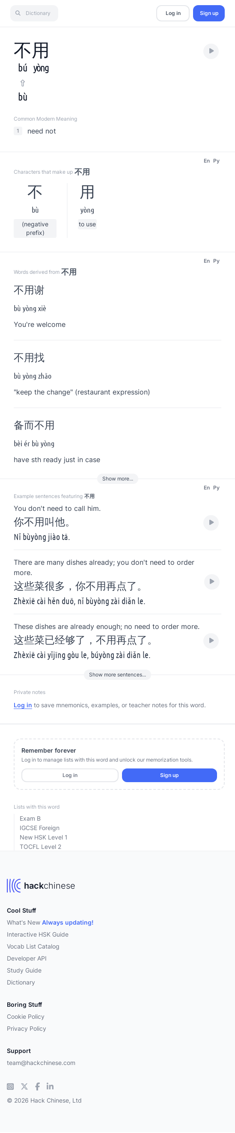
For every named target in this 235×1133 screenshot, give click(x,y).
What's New (50, 922)
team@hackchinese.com (41, 1062)
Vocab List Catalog (33, 946)
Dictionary (21, 982)
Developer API (27, 958)
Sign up (209, 13)
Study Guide (24, 970)
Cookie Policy (26, 1016)
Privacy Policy (26, 1028)
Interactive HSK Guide (37, 934)
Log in (173, 13)
